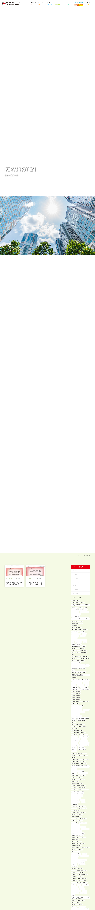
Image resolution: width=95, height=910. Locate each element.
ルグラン (84, 891)
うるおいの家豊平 (84, 701)
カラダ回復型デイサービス (77, 730)
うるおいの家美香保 (76, 697)
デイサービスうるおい (84, 789)
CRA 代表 (83, 631)
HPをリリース (79, 642)
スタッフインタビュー (83, 773)
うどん (87, 685)
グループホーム (84, 740)
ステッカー (80, 777)
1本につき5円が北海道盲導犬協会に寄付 (79, 609)
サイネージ (74, 751)
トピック (75, 578)
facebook (83, 635)
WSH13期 (74, 677)
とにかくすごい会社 (82, 808)
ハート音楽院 (74, 822)
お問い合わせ (89, 3)
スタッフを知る (75, 775)
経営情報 (75, 593)
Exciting (84, 633)
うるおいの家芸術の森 (76, 699)
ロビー (73, 895)
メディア (74, 878)
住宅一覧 (49, 3)
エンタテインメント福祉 (76, 716)
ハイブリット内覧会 (76, 829)
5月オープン (74, 621)
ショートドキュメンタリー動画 (78, 771)
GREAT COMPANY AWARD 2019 (79, 640)
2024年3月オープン (76, 614)
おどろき (74, 720)
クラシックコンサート (84, 736)
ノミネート (80, 820)
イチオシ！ (86, 683)
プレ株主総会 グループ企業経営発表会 (79, 860)
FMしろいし (74, 638)
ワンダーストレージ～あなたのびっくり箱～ (80, 908)
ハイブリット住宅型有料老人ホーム (78, 827)
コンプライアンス (82, 749)
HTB (85, 642)
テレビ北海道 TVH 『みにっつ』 (78, 806)
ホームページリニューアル (77, 868)
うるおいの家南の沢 (83, 687)
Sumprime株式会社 (76, 662)
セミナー (82, 779)
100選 (81, 607)
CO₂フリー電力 (75, 631)
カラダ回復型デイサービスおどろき (78, 732)
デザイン (83, 800)
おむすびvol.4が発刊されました (78, 724)
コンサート (74, 749)
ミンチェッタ (80, 876)
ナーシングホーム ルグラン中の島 (78, 812)
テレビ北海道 (74, 804)
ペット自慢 (74, 864)
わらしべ (74, 900)
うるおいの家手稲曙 (85, 689)
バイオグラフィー (83, 822)
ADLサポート (75, 625)
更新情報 (75, 589)
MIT (78, 652)
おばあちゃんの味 (81, 720)
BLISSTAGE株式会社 (76, 629)
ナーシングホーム (75, 810)
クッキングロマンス (83, 734)
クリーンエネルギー (76, 738)
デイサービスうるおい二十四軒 (78, 791)
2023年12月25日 (84, 611)
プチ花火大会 (79, 849)
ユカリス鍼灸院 (83, 880)
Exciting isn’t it (75, 635)
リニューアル (74, 886)
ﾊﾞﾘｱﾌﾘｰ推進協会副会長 (76, 831)
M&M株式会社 (83, 650)
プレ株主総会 (74, 858)
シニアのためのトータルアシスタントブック (80, 759)
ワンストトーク (82, 906)
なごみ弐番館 (79, 814)
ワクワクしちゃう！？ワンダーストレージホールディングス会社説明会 (80, 898)
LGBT (73, 648)
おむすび (74, 722)
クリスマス (84, 738)
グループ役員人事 (75, 745)
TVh (73, 670)
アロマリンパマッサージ (76, 683)
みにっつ (74, 876)
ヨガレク (74, 884)
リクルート (69, 3)
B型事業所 (85, 629)
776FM (80, 621)
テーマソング (82, 787)
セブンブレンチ (75, 779)
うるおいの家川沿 (75, 689)
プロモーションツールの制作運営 (78, 862)
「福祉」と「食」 (75, 600)
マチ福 (82, 872)
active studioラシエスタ (77, 623)
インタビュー (80, 685)
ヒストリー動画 (75, 839)
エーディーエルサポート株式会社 (78, 712)
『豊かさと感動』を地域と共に (78, 602)
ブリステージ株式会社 (76, 853)
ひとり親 (82, 843)
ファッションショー (76, 847)
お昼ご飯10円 (74, 728)
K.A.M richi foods (76, 646)
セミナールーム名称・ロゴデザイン (78, 785)
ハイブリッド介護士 (76, 824)
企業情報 (33, 3)
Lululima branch (80, 648)
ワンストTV (74, 906)
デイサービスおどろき (76, 798)
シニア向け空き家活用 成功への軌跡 (79, 763)
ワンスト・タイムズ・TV (77, 904)
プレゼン (84, 853)
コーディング (81, 747)
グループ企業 (74, 743)
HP (73, 642)
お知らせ (75, 574)
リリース (82, 889)
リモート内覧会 (75, 889)
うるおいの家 (74, 687)
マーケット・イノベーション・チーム (79, 870)
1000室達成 (74, 607)
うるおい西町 (86, 710)
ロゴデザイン (83, 893)
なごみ (73, 814)
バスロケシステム (85, 829)
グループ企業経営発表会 (84, 743)
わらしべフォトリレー (76, 902)
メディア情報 (76, 582)
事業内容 (40, 3)
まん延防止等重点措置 (83, 874)
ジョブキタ (74, 773)
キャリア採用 (74, 734)
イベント (74, 685)
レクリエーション (75, 893)
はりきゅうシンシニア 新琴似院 (78, 833)
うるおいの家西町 (75, 701)
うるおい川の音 (75, 703)
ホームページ (74, 866)
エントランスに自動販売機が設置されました (80, 718)
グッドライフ (74, 736)
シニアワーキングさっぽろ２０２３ (78, 761)
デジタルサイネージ (76, 802)
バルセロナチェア (75, 837)
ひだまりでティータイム (76, 841)
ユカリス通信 (74, 880)
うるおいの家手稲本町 (76, 691)
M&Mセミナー (75, 650)
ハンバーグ (83, 837)
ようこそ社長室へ (84, 882)
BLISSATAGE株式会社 (76, 627)
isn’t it (73, 644)
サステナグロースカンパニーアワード (79, 753)
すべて (75, 571)
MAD (73, 652)
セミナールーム (75, 781)
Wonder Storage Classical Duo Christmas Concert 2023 (78, 675)
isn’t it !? (79, 644)
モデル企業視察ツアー (82, 878)
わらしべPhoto (81, 900)
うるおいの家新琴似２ (76, 693)
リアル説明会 (85, 884)
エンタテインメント (76, 714)
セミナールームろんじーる (77, 783)
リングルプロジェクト (76, 891)
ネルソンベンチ (83, 818)
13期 (86, 607)
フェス (73, 849)
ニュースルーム (59, 3)
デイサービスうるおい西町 (77, 796)
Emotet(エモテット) (76, 633)
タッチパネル (74, 787)
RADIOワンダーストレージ (83, 658)
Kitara (84, 646)
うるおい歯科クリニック (76, 710)
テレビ (83, 802)
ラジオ (79, 884)
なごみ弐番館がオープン (76, 816)
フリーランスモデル (76, 851)
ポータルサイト (82, 864)
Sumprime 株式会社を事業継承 (78, 660)
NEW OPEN (84, 652)
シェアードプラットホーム (82, 755)
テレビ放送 (74, 808)
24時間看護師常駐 (75, 616)
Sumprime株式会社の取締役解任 (78, 668)
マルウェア (74, 874)
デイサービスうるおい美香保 (77, 793)
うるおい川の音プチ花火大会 (77, 705)
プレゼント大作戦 (75, 855)
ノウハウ (74, 820)
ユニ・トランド (75, 882)
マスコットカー (75, 872)
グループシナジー (75, 740)
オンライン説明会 (82, 726)
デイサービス (74, 789)
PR (73, 654)
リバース (81, 886)
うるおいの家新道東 (76, 695)
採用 (74, 586)
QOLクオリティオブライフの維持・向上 (79, 656)
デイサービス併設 (75, 800)
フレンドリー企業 (84, 855)
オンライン (74, 726)
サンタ (73, 755)
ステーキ (74, 777)
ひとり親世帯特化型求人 (76, 845)
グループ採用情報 (84, 745)
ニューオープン (75, 818)
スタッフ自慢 (83, 775)
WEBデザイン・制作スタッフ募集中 (79, 672)
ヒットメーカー (75, 843)
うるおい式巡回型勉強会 (76, 707)
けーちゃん (74, 747)
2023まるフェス (75, 611)
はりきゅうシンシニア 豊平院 (77, 835)
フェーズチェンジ (85, 847)
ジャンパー (74, 769)
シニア (73, 757)
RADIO (73, 658)
